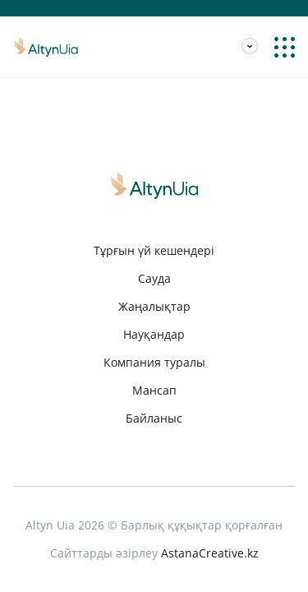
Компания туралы (154, 362)
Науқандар (154, 334)
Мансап (35, 22)
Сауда (154, 278)
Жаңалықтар (154, 306)
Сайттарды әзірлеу (154, 553)
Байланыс (154, 418)
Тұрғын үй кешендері (154, 250)
